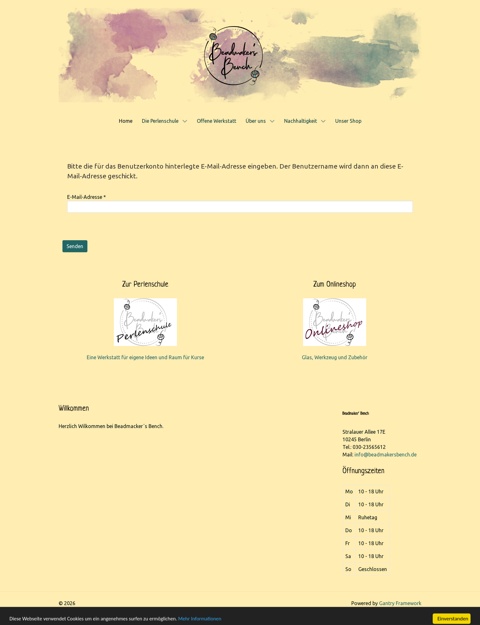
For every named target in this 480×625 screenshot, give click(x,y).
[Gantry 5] (240, 54)
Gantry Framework (400, 603)
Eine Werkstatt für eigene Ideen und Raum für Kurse (145, 357)
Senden (75, 246)
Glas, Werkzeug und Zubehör (334, 357)
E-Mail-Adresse (86, 197)
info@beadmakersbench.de (385, 454)
